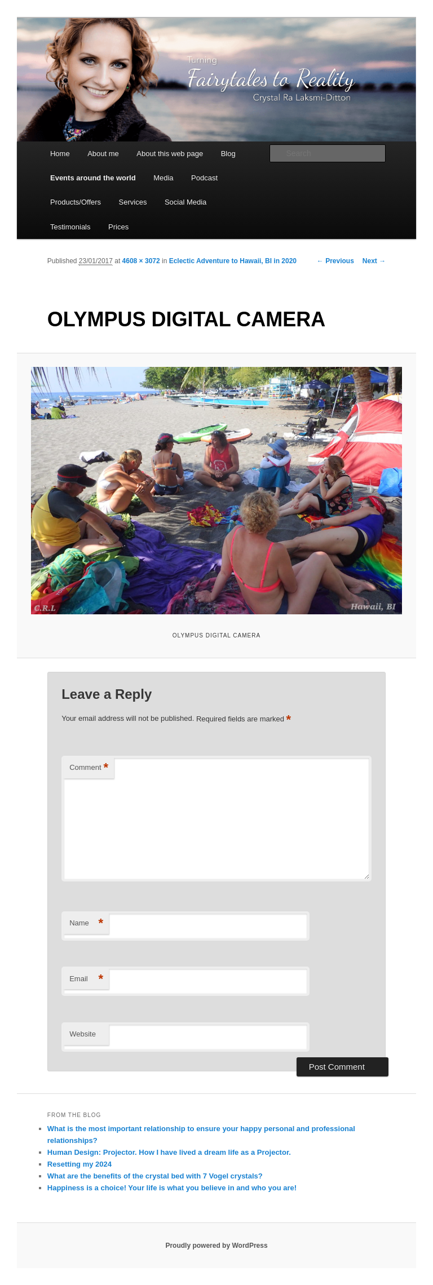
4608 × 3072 (141, 261)
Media (163, 178)
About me (103, 153)
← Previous (335, 261)
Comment (88, 768)
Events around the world (93, 178)
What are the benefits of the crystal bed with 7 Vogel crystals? (155, 1176)
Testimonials (70, 227)
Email (86, 979)
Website (82, 1034)
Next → (374, 261)
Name (86, 923)
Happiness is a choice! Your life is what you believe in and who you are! (172, 1188)
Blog (228, 153)
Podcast (204, 178)
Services (133, 202)
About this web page (169, 153)
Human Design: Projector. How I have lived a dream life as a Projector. (169, 1152)
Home (60, 153)
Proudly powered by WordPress (216, 1245)
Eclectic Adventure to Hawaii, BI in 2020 (233, 261)
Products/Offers (75, 202)
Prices (118, 227)
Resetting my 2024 (79, 1164)
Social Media (185, 202)
